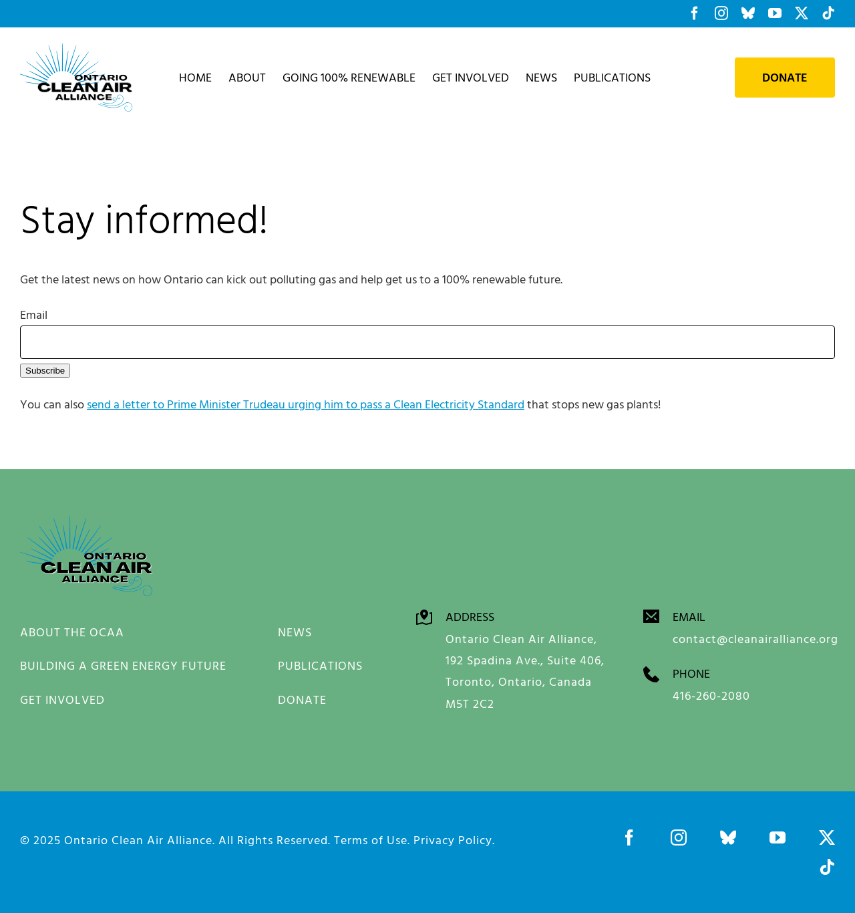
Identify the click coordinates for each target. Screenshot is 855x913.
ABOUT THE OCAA (72, 632)
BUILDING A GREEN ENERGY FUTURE (123, 665)
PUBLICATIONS (320, 665)
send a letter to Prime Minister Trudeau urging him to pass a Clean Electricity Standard (305, 404)
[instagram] (679, 837)
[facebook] (629, 837)
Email (33, 314)
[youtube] (778, 837)
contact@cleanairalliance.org (755, 639)
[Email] (427, 342)
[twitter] (827, 837)
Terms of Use (370, 840)
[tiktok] (827, 867)
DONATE (302, 699)
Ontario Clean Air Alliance (138, 840)
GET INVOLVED (62, 699)
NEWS (295, 632)
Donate (785, 78)
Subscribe (45, 371)
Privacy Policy (452, 840)
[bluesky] (728, 837)
